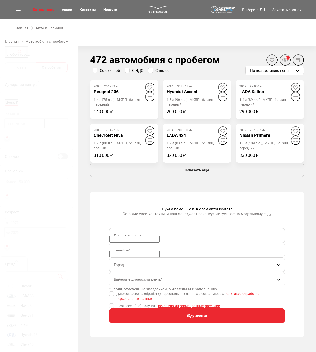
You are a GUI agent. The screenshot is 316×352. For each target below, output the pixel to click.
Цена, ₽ (11, 102)
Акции (67, 9)
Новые (20, 67)
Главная (12, 41)
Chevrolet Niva (108, 135)
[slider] (7, 137)
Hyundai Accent (182, 91)
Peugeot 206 (106, 91)
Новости (110, 9)
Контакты (88, 9)
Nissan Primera (254, 135)
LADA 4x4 (176, 135)
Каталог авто (43, 9)
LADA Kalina (251, 91)
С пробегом (52, 67)
